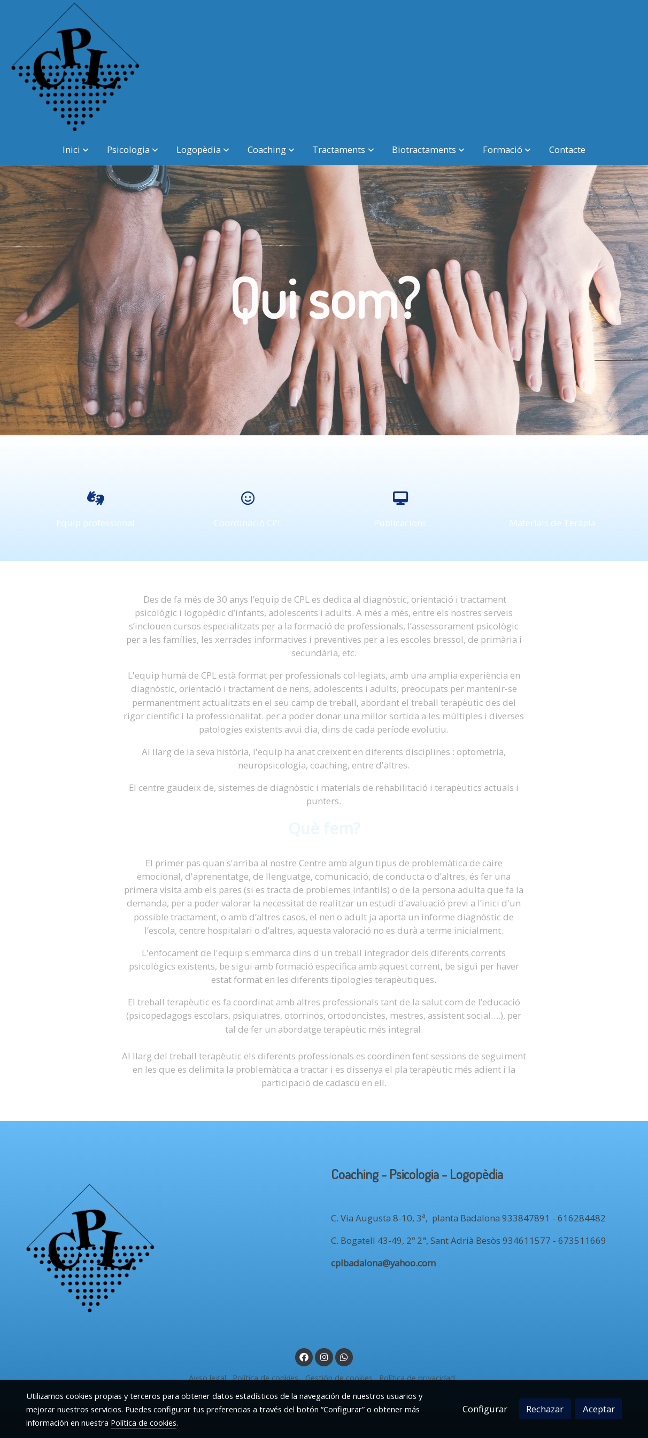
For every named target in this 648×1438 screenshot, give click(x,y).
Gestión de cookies (339, 1377)
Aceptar (599, 1409)
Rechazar (545, 1409)
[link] (75, 67)
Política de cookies (265, 1377)
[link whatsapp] (344, 1356)
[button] (75, 149)
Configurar (484, 1409)
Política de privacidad (417, 1377)
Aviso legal (207, 1377)
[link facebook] (304, 1356)
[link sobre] (172, 1250)
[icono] (95, 498)
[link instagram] (324, 1356)
